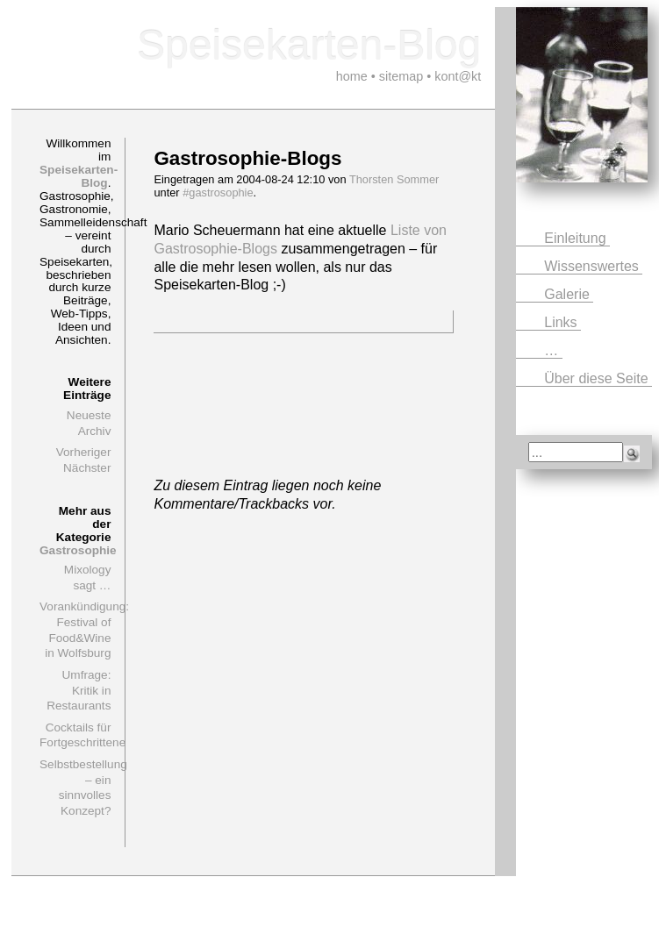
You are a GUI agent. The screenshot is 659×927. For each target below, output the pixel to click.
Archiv (94, 431)
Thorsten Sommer (394, 179)
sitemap (401, 76)
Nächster (87, 467)
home (352, 76)
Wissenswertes (593, 266)
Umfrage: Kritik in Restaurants (79, 690)
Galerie (568, 294)
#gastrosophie (218, 192)
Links (562, 322)
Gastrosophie (78, 550)
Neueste (89, 415)
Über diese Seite (598, 378)
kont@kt (457, 76)
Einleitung (577, 238)
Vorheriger (83, 452)
